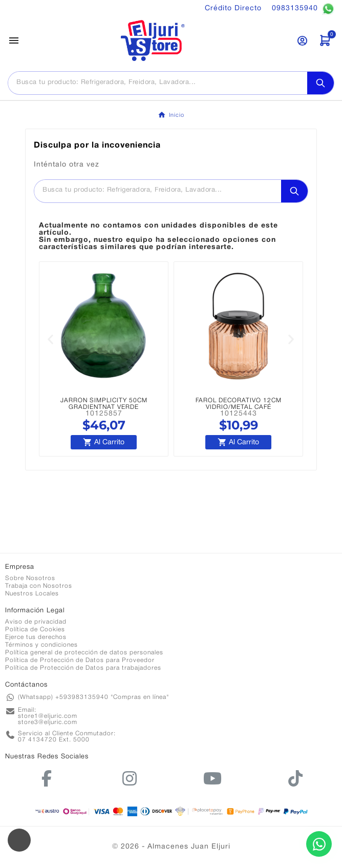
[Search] (320, 83)
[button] (50, 339)
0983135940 (303, 9)
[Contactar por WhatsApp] (319, 844)
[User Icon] (302, 41)
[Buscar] (157, 82)
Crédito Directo (233, 8)
